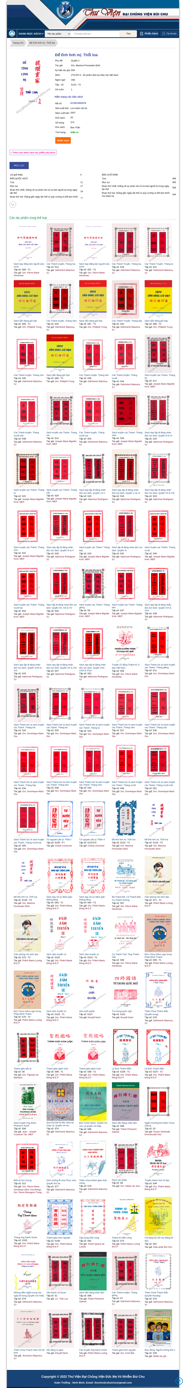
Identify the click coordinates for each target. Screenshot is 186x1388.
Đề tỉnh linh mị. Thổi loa (123, 839)
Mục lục (19, 165)
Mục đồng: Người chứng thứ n (160, 1350)
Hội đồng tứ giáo (54, 1350)
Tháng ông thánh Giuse (25, 1237)
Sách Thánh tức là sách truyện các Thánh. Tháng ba (61, 726)
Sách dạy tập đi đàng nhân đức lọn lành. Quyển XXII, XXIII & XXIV (92, 667)
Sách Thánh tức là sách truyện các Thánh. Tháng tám (61, 783)
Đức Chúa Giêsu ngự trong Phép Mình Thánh (158, 955)
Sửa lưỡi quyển (87, 1011)
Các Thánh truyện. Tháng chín (29, 375)
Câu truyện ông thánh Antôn (93, 1350)
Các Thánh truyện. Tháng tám (94, 375)
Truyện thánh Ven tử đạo (157, 1180)
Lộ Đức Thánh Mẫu (121, 1068)
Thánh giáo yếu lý (22, 1068)
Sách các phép (119, 1180)
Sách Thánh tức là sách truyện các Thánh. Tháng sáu (160, 726)
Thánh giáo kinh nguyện (58, 1237)
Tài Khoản (171, 33)
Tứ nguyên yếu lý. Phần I (58, 839)
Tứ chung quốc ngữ (122, 1011)
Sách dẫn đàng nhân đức (124, 1123)
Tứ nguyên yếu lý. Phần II (92, 839)
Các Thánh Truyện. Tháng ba (126, 264)
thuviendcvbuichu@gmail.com (113, 1382)
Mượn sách (63, 140)
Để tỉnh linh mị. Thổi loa (42, 42)
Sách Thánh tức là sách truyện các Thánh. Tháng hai (29, 726)
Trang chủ (18, 42)
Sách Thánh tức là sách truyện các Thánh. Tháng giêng (160, 666)
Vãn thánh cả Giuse (56, 1292)
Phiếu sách (151, 33)
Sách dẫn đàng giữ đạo (25, 321)
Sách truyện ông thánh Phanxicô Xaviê (25, 1124)
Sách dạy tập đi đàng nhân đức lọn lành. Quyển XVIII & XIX (28, 667)
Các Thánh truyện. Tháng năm (61, 321)
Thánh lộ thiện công (122, 1237)
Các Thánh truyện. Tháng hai (60, 264)
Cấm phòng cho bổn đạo (157, 897)
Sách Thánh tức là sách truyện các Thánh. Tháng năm (127, 726)
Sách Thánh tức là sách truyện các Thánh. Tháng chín (94, 783)
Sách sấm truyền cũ (56, 954)
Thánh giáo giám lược (57, 1068)
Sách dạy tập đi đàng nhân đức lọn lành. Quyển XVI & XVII (158, 607)
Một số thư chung (23, 1180)
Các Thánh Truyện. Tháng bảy (127, 321)
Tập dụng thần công (89, 1237)
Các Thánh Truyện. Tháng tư (159, 264)
